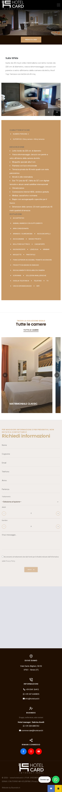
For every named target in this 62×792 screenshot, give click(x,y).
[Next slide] (57, 112)
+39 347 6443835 (31, 694)
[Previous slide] (49, 112)
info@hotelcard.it (31, 699)
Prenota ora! (31, 39)
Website (5, 788)
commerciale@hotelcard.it (31, 730)
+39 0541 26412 (31, 689)
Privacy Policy (37, 781)
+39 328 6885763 (31, 726)
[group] (31, 99)
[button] (56, 375)
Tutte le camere (31, 330)
